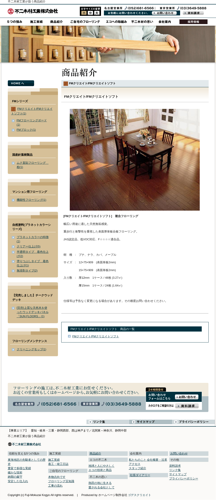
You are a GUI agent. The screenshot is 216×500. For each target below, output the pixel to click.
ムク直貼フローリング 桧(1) (33, 165)
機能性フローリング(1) (31, 199)
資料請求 (175, 465)
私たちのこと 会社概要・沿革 (148, 459)
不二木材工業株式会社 (26, 444)
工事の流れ (55, 485)
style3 (97, 13)
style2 (90, 13)
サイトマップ (178, 474)
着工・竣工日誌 (58, 464)
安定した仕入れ (18, 481)
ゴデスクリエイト (139, 495)
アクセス (134, 464)
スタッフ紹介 (137, 468)
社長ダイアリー (140, 475)
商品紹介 (95, 453)
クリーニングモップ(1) (31, 349)
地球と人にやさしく (101, 465)
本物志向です (57, 477)
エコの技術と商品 (100, 470)
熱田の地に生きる (100, 483)
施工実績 (54, 459)
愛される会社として (101, 487)
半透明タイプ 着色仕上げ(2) (33, 254)
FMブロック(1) (26, 129)
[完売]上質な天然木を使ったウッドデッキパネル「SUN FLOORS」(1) (33, 312)
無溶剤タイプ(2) (27, 270)
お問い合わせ (179, 453)
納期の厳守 (15, 476)
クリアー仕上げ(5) (29, 246)
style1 (84, 13)
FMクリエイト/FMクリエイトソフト (95, 336)
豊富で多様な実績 (19, 468)
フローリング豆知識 (61, 481)
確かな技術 (15, 472)
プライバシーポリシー (183, 478)
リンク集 (175, 470)
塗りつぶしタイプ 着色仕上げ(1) (33, 263)
